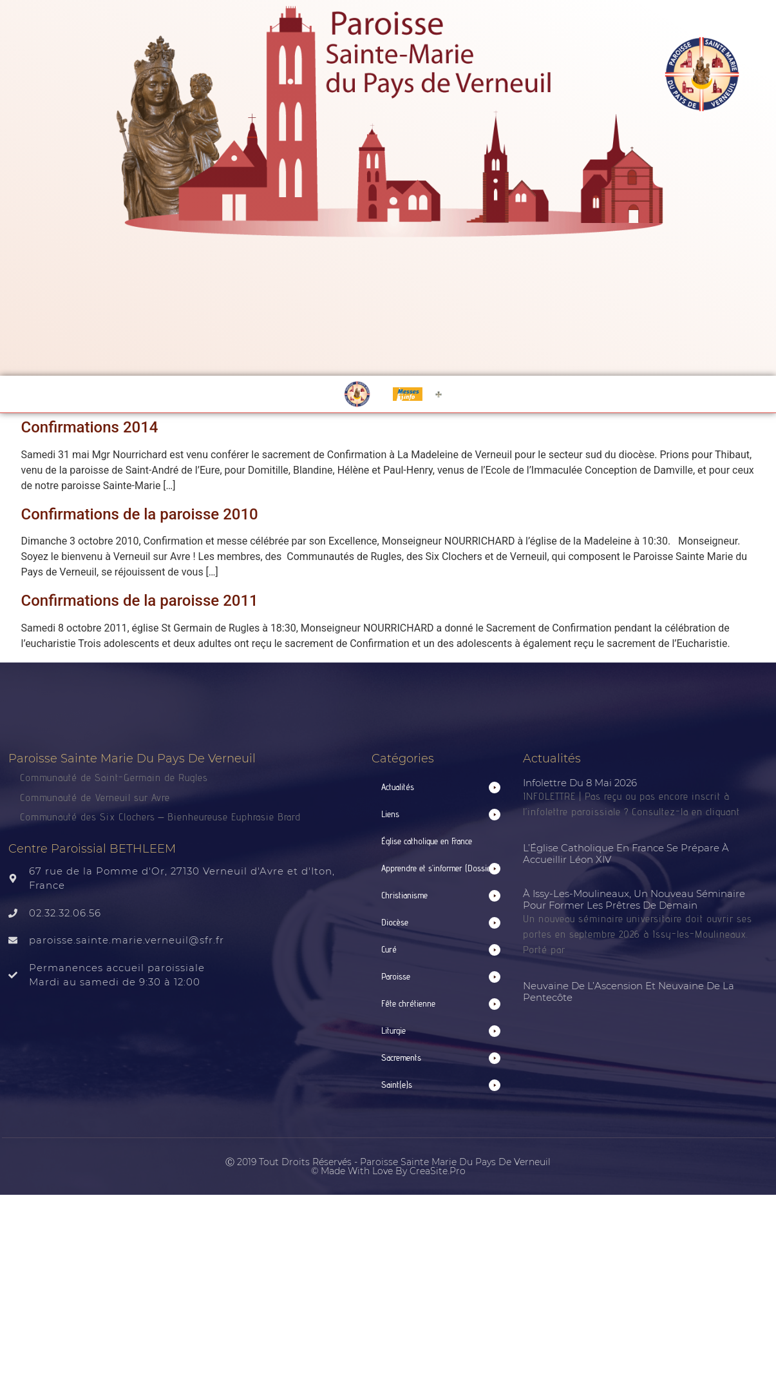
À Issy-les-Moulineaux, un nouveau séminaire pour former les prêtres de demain (634, 899)
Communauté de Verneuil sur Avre (95, 797)
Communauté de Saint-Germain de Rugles (114, 777)
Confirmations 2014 (89, 427)
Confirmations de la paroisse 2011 (139, 601)
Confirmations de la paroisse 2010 (139, 514)
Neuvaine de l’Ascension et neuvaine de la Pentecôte (628, 991)
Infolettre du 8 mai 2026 (580, 783)
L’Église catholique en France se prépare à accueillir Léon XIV (626, 853)
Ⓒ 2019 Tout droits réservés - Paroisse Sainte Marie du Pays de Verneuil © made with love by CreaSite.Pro (388, 1166)
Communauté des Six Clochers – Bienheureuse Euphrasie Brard (162, 817)
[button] (441, 787)
